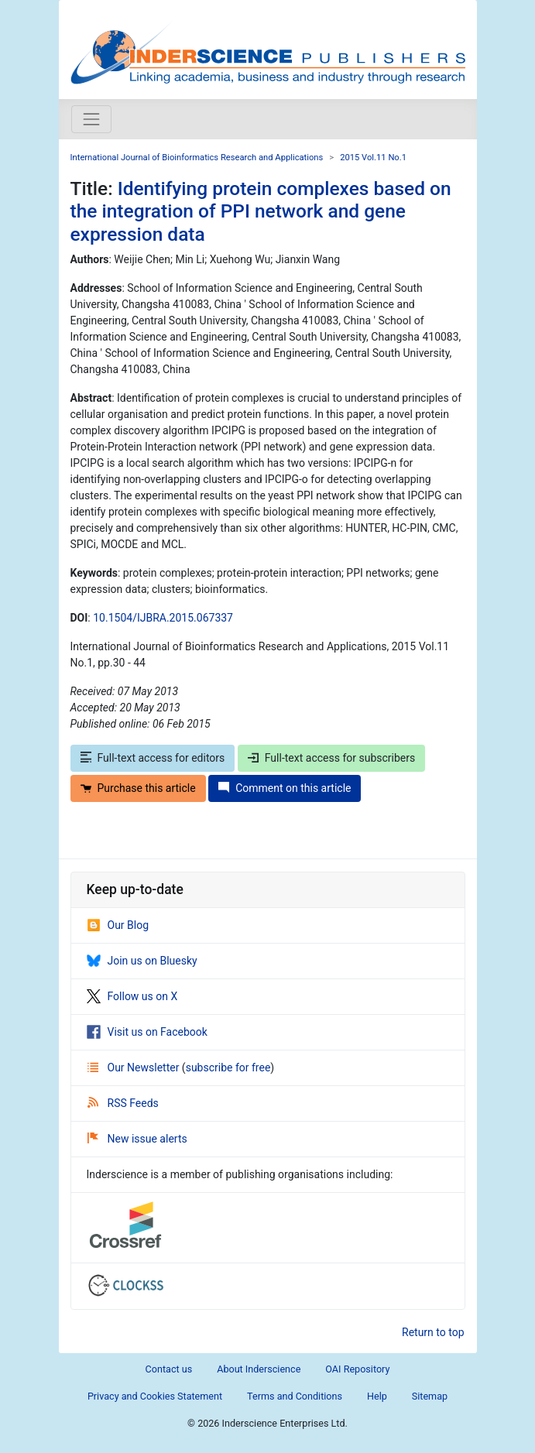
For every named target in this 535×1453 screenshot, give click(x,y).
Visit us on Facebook (147, 1032)
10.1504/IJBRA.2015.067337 (163, 618)
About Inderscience (258, 1369)
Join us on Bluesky (142, 960)
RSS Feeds (123, 1103)
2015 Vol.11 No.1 (373, 157)
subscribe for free (228, 1067)
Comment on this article (284, 788)
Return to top (433, 1332)
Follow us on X (132, 996)
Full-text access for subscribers (331, 758)
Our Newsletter (134, 1067)
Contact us (169, 1369)
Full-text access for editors (153, 758)
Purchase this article (138, 788)
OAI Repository (357, 1369)
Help (377, 1396)
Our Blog (118, 925)
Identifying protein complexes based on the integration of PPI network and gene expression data (260, 211)
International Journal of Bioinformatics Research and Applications (197, 157)
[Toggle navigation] (91, 119)
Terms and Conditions (294, 1396)
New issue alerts (137, 1139)
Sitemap (430, 1396)
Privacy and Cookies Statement (154, 1396)
